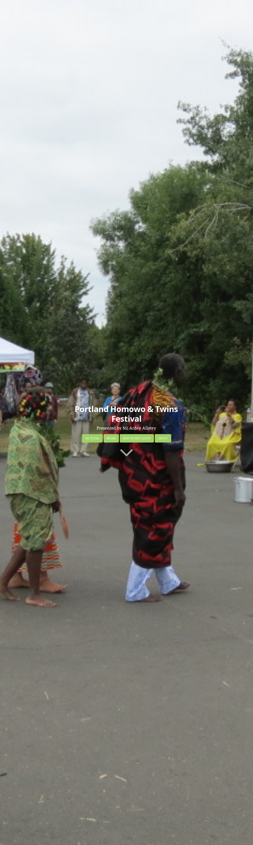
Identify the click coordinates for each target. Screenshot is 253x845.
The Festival (92, 438)
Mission (111, 438)
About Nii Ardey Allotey (137, 438)
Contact (163, 438)
